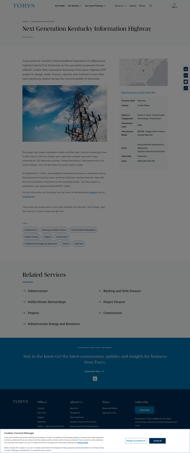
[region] (95, 441)
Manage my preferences (136, 441)
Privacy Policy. (82, 443)
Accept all (157, 441)
